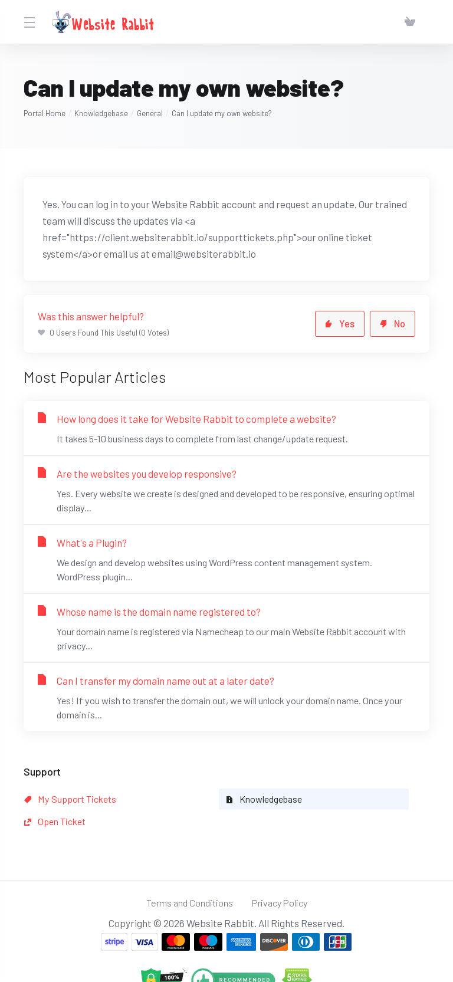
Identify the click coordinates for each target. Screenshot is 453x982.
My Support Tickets (73, 799)
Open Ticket (317, 799)
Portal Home (44, 113)
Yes (338, 324)
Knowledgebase (101, 113)
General (150, 113)
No (392, 324)
